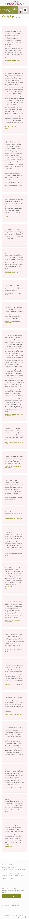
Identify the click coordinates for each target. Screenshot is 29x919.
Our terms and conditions (8, 878)
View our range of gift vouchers (11, 896)
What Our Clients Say (10, 16)
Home (9, 17)
